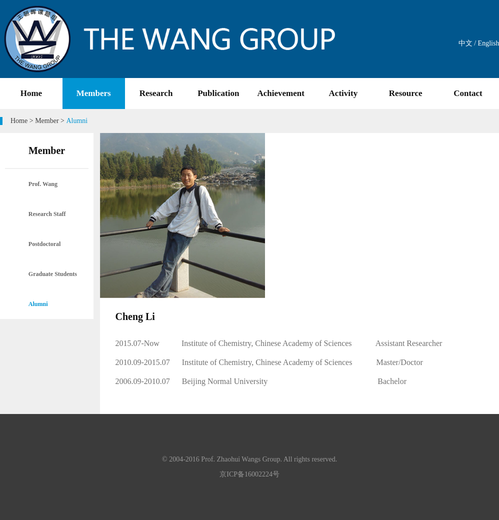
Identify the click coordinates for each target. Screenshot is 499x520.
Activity (343, 93)
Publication (218, 93)
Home (31, 93)
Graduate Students (52, 274)
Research (156, 93)
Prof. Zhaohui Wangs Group (240, 459)
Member (46, 120)
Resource (405, 93)
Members (93, 93)
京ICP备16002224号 (250, 474)
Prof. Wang (43, 184)
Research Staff (47, 214)
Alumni (38, 304)
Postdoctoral (44, 244)
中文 (465, 43)
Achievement (280, 93)
